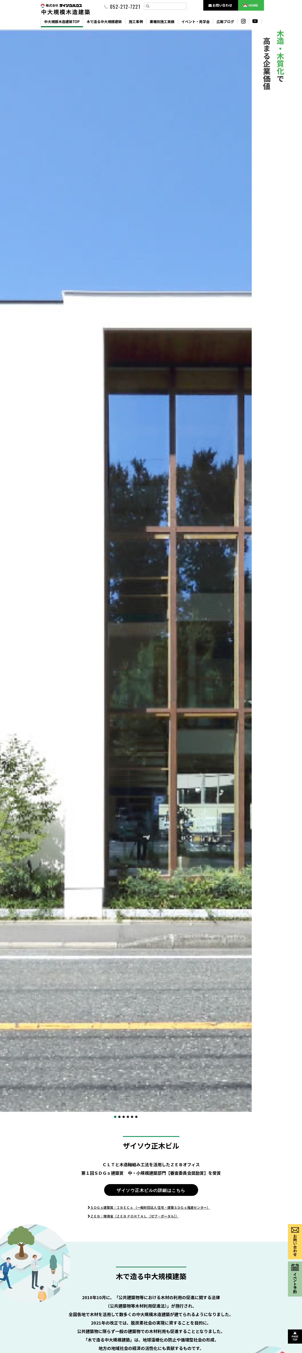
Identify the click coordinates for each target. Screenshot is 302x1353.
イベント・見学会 (195, 21)
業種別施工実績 (162, 21)
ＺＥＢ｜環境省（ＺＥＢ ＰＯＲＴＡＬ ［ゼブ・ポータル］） (134, 1216)
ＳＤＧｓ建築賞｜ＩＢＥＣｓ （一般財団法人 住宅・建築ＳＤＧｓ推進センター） (150, 1207)
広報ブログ (225, 21)
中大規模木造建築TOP (62, 21)
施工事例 (136, 21)
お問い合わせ (220, 5)
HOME (250, 5)
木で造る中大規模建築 (104, 21)
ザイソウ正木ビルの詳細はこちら (151, 1190)
